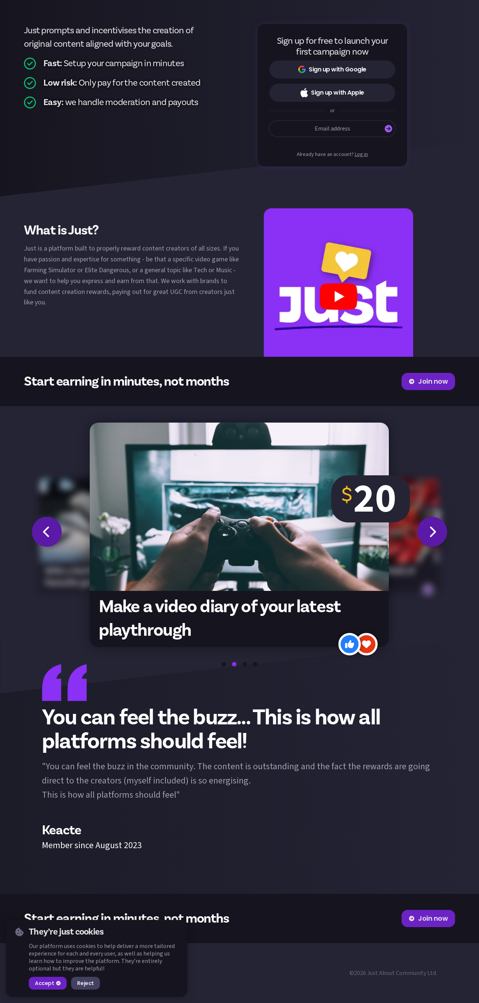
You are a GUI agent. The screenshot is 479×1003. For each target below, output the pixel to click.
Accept (48, 983)
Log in (361, 154)
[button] (338, 282)
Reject (85, 983)
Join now (428, 381)
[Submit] (388, 128)
